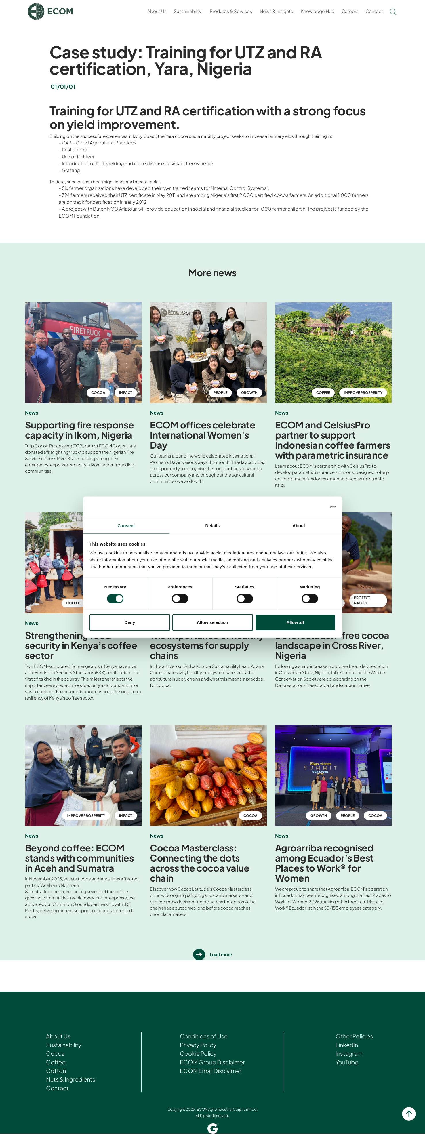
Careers (350, 11)
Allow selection (212, 622)
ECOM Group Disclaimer (212, 1062)
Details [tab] (212, 525)
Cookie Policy (198, 1053)
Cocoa (55, 1053)
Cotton (56, 1071)
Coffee (55, 1062)
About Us (157, 11)
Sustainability (187, 11)
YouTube (346, 1062)
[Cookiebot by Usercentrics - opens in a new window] (310, 506)
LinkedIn (346, 1045)
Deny (130, 622)
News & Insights (276, 11)
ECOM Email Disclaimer (211, 1071)
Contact (374, 11)
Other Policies (354, 1036)
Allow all (295, 622)
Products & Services (231, 11)
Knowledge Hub (317, 11)
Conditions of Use (203, 1036)
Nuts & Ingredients (71, 1079)
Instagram (348, 1053)
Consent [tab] (126, 525)
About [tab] (299, 525)
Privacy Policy (198, 1045)
